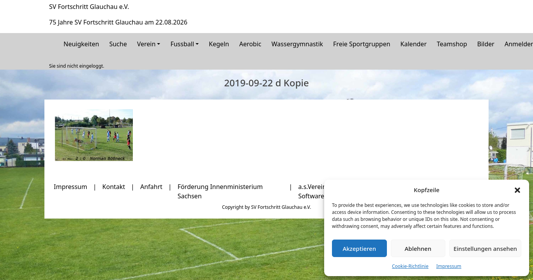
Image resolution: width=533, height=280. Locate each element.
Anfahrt (151, 186)
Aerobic (250, 44)
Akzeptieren (359, 248)
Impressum (448, 266)
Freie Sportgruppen (361, 44)
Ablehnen (418, 248)
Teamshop (452, 44)
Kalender (414, 44)
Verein (146, 44)
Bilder (485, 44)
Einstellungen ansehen (485, 248)
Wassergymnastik (297, 44)
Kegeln (219, 44)
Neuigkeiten (81, 44)
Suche (118, 44)
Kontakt (113, 186)
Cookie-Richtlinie (410, 266)
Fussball (182, 44)
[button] (517, 190)
